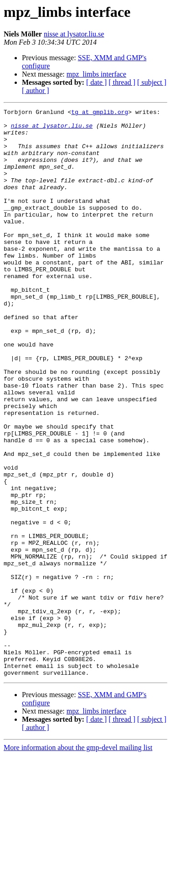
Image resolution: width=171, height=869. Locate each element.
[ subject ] (151, 82)
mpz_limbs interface (96, 74)
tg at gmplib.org (99, 113)
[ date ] (96, 82)
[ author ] (35, 90)
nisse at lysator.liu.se (74, 34)
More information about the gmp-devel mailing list (78, 861)
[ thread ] (122, 82)
